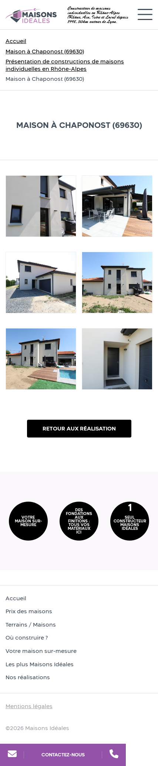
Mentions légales (29, 706)
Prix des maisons (29, 611)
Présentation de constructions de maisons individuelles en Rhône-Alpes (65, 65)
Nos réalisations (28, 677)
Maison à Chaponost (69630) (45, 51)
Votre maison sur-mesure (41, 651)
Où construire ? (27, 637)
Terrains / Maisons (31, 624)
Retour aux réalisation (79, 428)
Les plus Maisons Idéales (40, 664)
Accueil (16, 41)
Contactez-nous (63, 754)
